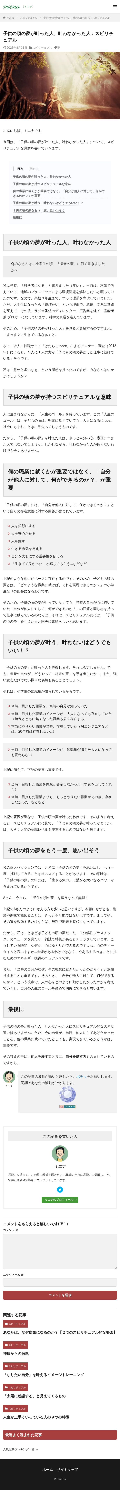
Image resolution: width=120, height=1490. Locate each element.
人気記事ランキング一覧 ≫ (20, 1449)
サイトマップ (67, 1469)
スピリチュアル (28, 17)
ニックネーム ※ (13, 1274)
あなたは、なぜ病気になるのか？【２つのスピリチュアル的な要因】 (60, 1332)
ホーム (47, 1469)
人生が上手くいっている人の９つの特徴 (36, 1417)
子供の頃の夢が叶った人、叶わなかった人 (42, 176)
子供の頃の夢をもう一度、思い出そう (39, 210)
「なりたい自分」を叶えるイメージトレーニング (43, 1374)
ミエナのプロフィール (59, 1199)
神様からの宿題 (16, 1353)
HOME (10, 17)
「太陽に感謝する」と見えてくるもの (34, 1396)
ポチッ (81, 1076)
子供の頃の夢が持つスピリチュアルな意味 (42, 184)
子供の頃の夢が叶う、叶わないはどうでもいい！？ (48, 203)
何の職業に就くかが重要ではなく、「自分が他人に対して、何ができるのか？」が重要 (59, 193)
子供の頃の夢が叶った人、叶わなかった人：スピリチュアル (76, 17)
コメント (10, 1230)
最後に (17, 217)
